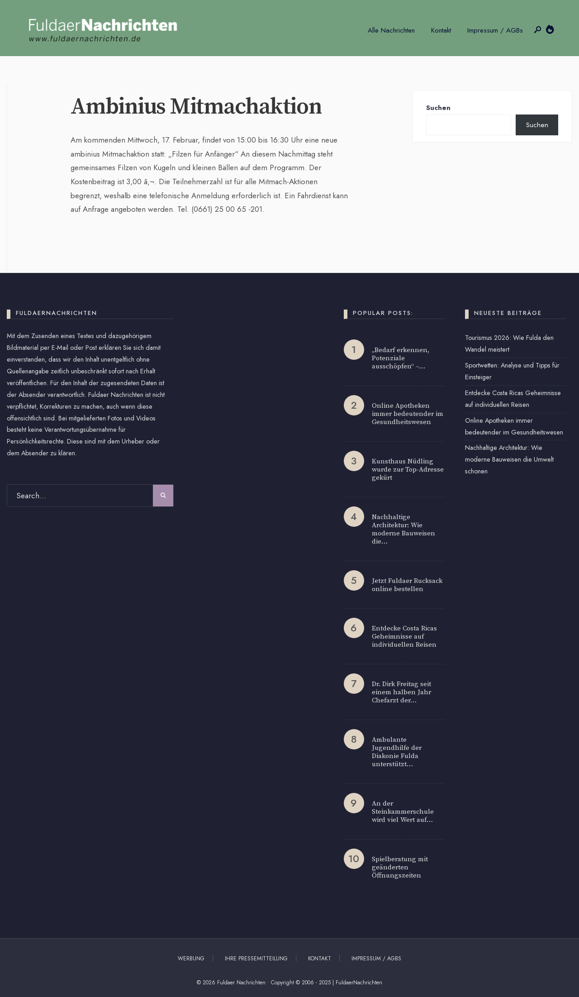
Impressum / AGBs (495, 30)
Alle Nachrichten (391, 30)
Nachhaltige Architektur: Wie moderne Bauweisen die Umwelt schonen (509, 459)
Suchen (438, 108)
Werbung (191, 958)
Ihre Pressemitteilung (256, 958)
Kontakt (441, 30)
